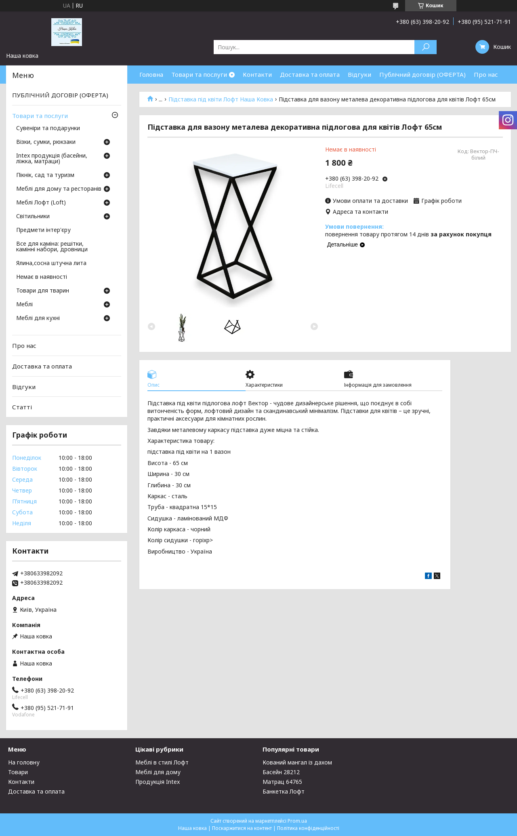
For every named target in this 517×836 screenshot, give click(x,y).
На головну (24, 762)
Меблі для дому (158, 772)
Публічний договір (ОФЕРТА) (422, 74)
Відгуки (359, 74)
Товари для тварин (42, 291)
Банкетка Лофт (284, 791)
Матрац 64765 (282, 781)
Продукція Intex (157, 781)
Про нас (486, 74)
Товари (18, 772)
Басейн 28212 (281, 772)
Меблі (24, 304)
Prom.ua (297, 820)
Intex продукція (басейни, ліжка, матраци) (51, 159)
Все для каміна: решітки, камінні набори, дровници (52, 247)
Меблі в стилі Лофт (162, 762)
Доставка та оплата (310, 74)
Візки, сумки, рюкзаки (46, 142)
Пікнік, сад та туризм (45, 175)
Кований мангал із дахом (297, 762)
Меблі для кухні (38, 318)
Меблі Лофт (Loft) (41, 203)
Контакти (257, 74)
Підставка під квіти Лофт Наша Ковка (220, 99)
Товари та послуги (199, 74)
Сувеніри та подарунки (48, 128)
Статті (22, 407)
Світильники (33, 216)
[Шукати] (425, 47)
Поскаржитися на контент (242, 828)
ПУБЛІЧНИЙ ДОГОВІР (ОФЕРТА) (60, 95)
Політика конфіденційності (308, 828)
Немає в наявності (41, 277)
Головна (151, 74)
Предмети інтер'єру (43, 230)
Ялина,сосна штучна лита (51, 263)
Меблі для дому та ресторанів (58, 189)
